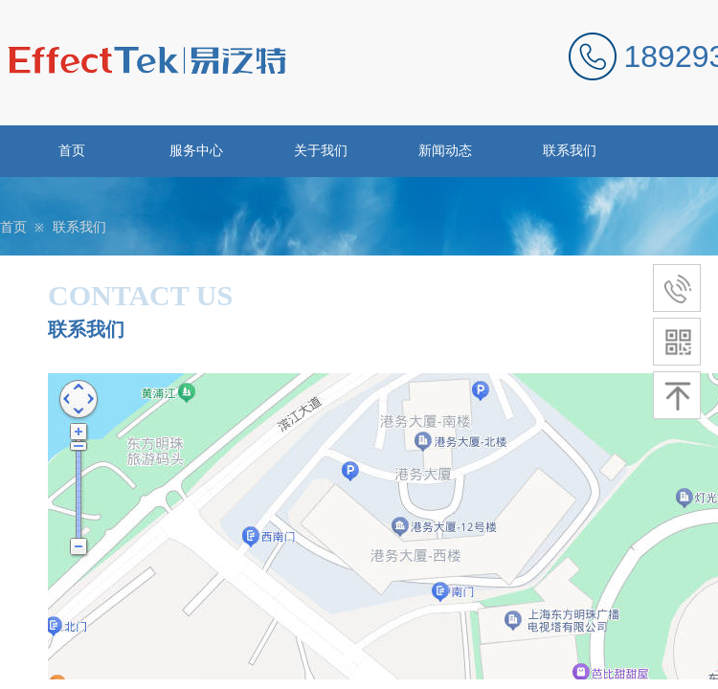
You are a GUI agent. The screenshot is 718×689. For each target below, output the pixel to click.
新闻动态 (445, 151)
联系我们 (569, 151)
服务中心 (196, 151)
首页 (71, 151)
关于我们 (321, 151)
